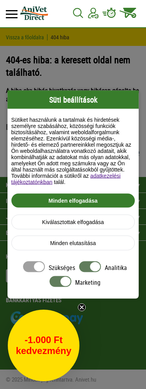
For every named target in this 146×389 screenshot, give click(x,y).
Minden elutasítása (73, 243)
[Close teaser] (82, 307)
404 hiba (60, 37)
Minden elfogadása (72, 201)
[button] (43, 345)
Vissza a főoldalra (25, 37)
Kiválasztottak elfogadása (73, 222)
